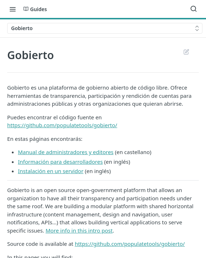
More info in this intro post (78, 230)
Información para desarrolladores (60, 161)
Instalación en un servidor (50, 171)
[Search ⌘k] (193, 9)
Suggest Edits (186, 51)
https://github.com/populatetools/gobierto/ (62, 125)
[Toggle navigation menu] (12, 9)
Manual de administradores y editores (66, 152)
